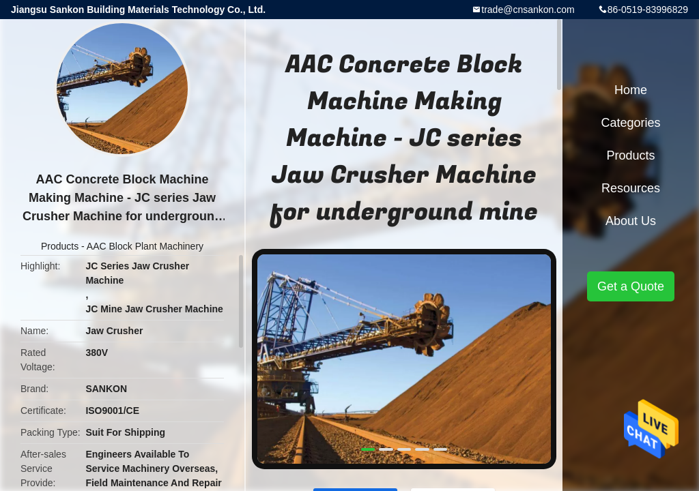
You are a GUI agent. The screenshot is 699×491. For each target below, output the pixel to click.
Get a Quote (630, 286)
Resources (630, 188)
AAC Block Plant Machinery (145, 246)
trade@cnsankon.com (527, 9)
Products (60, 246)
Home (630, 90)
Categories (630, 123)
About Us (630, 221)
